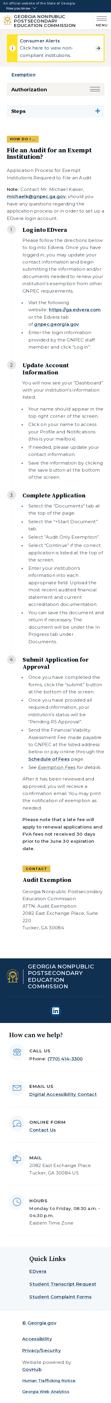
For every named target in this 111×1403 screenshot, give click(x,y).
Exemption (23, 74)
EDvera (37, 1271)
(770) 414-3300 (65, 1059)
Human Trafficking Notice (48, 1380)
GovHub (31, 1369)
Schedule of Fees (49, 759)
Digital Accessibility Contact (63, 1094)
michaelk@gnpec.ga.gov (36, 196)
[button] (95, 89)
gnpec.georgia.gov (56, 324)
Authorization (29, 89)
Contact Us (42, 1130)
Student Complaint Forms (60, 1297)
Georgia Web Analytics (45, 1391)
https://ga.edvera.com (75, 309)
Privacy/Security (41, 1350)
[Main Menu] (100, 21)
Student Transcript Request (62, 1284)
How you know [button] (18, 8)
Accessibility (37, 1339)
